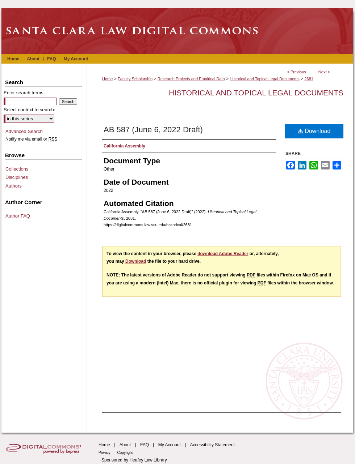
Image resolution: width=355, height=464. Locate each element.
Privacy (105, 453)
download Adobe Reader (222, 253)
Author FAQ (17, 216)
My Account (169, 444)
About (125, 444)
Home (107, 79)
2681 (308, 79)
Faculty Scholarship (135, 79)
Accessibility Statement (212, 444)
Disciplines (16, 177)
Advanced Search (24, 131)
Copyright (125, 453)
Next (322, 72)
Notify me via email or (31, 139)
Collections (17, 169)
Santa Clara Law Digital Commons (177, 31)
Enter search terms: (24, 92)
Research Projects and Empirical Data (191, 79)
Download (314, 131)
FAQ (144, 444)
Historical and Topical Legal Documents (264, 79)
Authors (13, 186)
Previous (298, 72)
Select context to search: (29, 109)
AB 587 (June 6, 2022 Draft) (153, 129)
